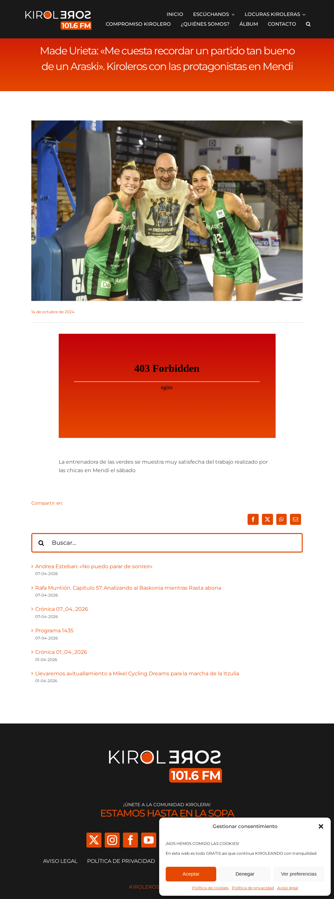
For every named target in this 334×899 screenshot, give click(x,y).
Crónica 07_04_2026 (61, 609)
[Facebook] (253, 519)
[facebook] (130, 840)
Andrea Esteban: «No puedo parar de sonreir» (94, 566)
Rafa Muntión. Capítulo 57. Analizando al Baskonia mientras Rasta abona (128, 588)
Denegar (244, 874)
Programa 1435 (54, 630)
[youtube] (148, 840)
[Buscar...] (166, 543)
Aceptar (191, 874)
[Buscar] (41, 543)
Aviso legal (287, 887)
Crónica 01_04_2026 (61, 652)
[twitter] (93, 840)
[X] (267, 519)
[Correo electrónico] (295, 519)
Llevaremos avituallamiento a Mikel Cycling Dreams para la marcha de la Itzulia (137, 673)
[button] (321, 826)
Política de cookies (210, 887)
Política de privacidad (253, 887)
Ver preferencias (299, 874)
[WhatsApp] (281, 519)
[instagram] (112, 840)
